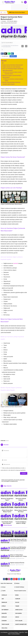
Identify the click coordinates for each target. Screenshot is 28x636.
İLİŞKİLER (13, 564)
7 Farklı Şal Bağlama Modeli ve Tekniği (20, 522)
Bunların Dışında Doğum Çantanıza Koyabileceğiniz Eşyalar (11, 83)
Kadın (9, 633)
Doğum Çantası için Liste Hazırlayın (12, 67)
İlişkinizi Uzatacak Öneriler (17, 562)
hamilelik (15, 263)
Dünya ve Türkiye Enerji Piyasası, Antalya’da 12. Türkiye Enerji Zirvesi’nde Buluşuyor (18, 556)
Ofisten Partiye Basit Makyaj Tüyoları (7, 511)
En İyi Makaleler (4, 632)
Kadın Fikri (21, 632)
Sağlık (26, 632)
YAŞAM (13, 542)
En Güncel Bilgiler (16, 633)
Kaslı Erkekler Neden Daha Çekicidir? (7, 522)
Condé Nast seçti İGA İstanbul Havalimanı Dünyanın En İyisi (18, 547)
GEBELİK (15, 21)
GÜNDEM (13, 550)
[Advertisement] (14, 432)
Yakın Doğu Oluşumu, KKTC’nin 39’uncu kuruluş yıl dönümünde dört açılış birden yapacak (18, 541)
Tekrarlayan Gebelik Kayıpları (21, 499)
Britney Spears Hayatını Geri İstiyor (21, 511)
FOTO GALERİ (10, 21)
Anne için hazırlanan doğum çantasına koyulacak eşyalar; (13, 73)
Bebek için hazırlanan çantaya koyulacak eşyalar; (14, 79)
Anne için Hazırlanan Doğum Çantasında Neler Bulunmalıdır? (13, 69)
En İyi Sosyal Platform (13, 632)
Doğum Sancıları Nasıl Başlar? (17, 12)
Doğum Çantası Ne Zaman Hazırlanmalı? (12, 65)
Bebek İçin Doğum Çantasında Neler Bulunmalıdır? (12, 76)
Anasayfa (3, 21)
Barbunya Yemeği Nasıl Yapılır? (7, 499)
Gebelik (7, 440)
